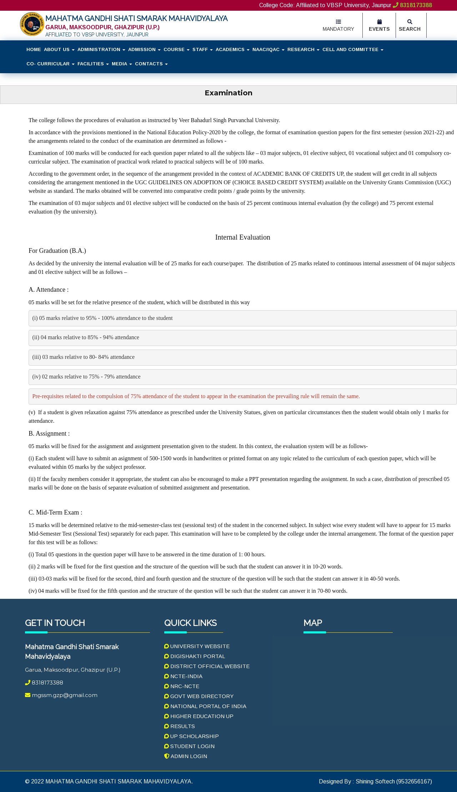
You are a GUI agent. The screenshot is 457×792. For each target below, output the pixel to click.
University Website (197, 646)
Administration (101, 49)
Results (179, 726)
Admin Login (185, 756)
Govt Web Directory (198, 696)
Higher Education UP (198, 716)
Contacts (151, 63)
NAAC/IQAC (268, 49)
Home (33, 49)
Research (303, 49)
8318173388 (411, 5)
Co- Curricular (50, 63)
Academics (233, 49)
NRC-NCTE (181, 686)
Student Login (189, 746)
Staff (202, 49)
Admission (144, 49)
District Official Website (207, 666)
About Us (59, 49)
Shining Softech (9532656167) (393, 781)
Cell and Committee (352, 49)
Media (122, 63)
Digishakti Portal (194, 656)
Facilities (93, 63)
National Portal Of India (205, 706)
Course (177, 49)
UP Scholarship (191, 736)
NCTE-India (183, 676)
